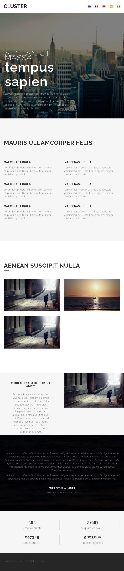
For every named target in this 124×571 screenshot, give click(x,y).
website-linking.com (32, 561)
